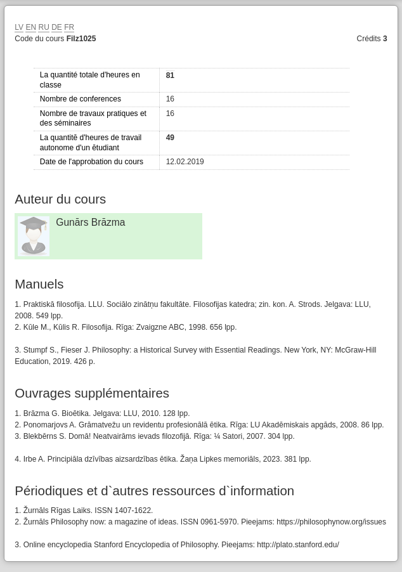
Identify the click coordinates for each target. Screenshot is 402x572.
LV (19, 27)
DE (56, 27)
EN (30, 27)
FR (69, 27)
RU (43, 27)
